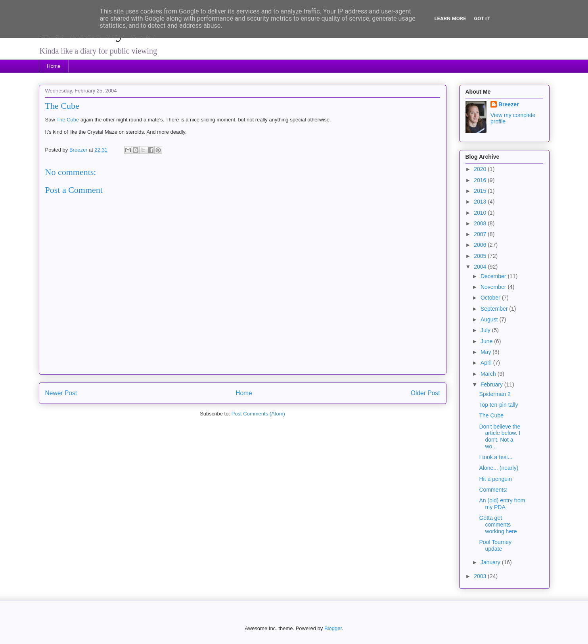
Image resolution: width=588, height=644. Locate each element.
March (489, 374)
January (491, 562)
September (495, 309)
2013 (481, 201)
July (486, 330)
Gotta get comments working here (498, 524)
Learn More (450, 18)
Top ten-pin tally (498, 405)
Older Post (425, 393)
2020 (481, 169)
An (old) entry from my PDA (502, 503)
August (490, 319)
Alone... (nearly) (498, 468)
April (487, 362)
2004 (481, 266)
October (491, 297)
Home (54, 66)
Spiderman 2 (494, 394)
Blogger (333, 628)
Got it (482, 18)
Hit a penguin (495, 479)
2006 (481, 245)
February (492, 384)
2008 (481, 223)
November (494, 287)
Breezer (508, 104)
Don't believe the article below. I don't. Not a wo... (499, 436)
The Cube (67, 120)
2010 (481, 213)
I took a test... (495, 457)
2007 (481, 234)
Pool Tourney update (495, 545)
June (487, 341)
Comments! (493, 489)
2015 (481, 191)
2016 (481, 180)
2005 (481, 256)
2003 (481, 576)
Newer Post (61, 393)
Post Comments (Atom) (258, 414)
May (486, 352)
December (494, 276)
